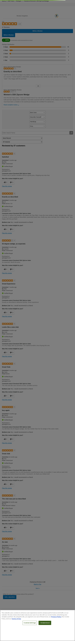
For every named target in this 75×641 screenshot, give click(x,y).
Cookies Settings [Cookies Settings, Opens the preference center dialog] (30, 623)
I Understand (45, 623)
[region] (37, 625)
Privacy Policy (56, 617)
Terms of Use (16, 619)
